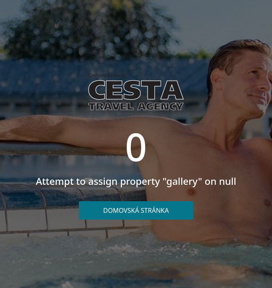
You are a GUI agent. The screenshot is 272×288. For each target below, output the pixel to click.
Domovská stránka (136, 210)
